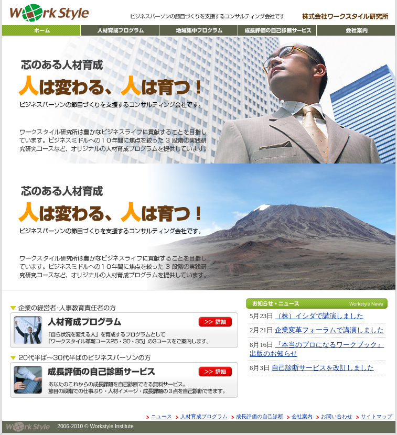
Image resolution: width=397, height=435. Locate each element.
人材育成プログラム (204, 416)
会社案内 (302, 416)
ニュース (161, 416)
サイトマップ (376, 416)
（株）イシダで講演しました (319, 316)
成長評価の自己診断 (259, 416)
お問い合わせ (336, 416)
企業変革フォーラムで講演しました (329, 330)
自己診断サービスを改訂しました (323, 368)
